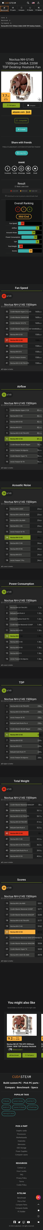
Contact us (21, 1168)
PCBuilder (6, 1101)
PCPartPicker (32, 1107)
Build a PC (6, 1107)
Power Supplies (21, 1151)
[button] (28, 3)
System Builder (18, 1101)
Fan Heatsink (6, 23)
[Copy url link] (21, 147)
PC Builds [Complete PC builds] (30, 9)
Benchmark (6, 20)
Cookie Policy (21, 1185)
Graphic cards (21, 1131)
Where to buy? (18, 1049)
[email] (35, 170)
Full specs (11, 105)
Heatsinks (21, 1141)
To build (21, 129)
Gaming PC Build (8, 1113)
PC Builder (21, 1212)
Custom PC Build (19, 1107)
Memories (21, 1144)
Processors (21, 1134)
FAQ (21, 1175)
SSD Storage (21, 1148)
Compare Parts (21, 1205)
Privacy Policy (21, 1178)
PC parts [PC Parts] (13, 9)
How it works (21, 1171)
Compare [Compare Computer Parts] (21, 9)
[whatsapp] (21, 170)
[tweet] (14, 170)
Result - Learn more (21, 186)
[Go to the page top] (38, 1204)
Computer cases (21, 1155)
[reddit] (28, 170)
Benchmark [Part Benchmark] (4, 9)
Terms (21, 1181)
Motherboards (21, 1138)
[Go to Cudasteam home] (10, 3)
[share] (7, 170)
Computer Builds (21, 1208)
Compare (31, 105)
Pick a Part (22, 1201)
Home (4, 18)
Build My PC (31, 1101)
